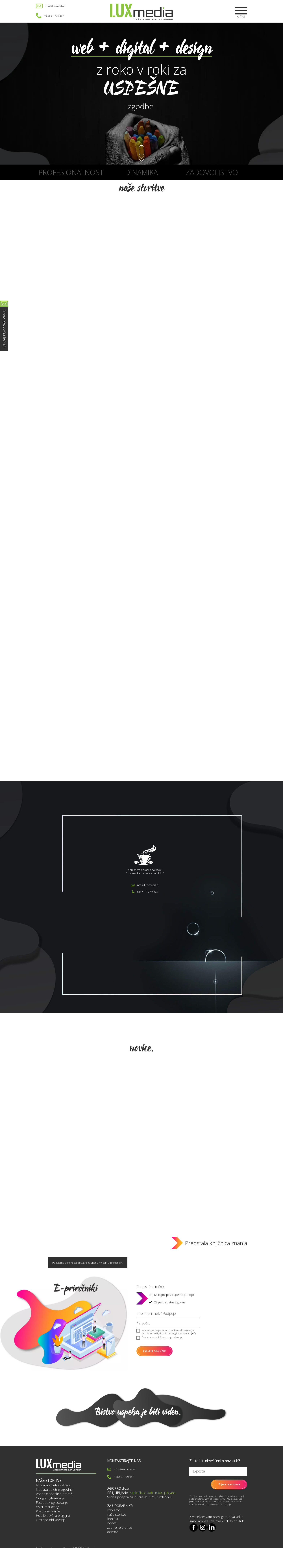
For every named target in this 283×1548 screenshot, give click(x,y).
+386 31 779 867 (54, 15)
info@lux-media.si (55, 6)
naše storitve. (117, 1514)
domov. (112, 1532)
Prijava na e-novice (229, 1484)
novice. (112, 1523)
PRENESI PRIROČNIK (154, 1351)
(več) (193, 1333)
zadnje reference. (119, 1527)
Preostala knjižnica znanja (216, 1243)
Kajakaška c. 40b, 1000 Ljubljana (152, 1493)
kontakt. (113, 1519)
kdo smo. (114, 1510)
